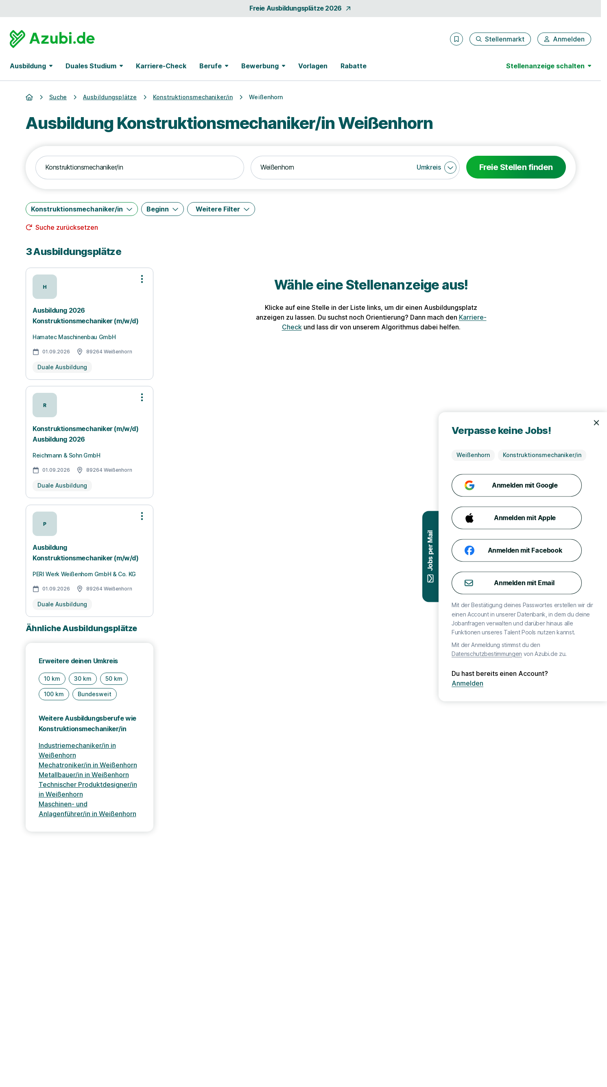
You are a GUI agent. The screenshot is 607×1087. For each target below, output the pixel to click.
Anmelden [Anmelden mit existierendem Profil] (582, 683)
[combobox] (140, 167)
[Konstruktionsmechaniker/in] (82, 209)
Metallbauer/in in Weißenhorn (84, 775)
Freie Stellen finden (516, 167)
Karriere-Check (161, 66)
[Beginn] (162, 209)
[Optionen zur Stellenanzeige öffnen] (142, 279)
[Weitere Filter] (221, 209)
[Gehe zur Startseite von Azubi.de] (52, 39)
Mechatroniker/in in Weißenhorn (88, 765)
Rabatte (354, 66)
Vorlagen (313, 66)
